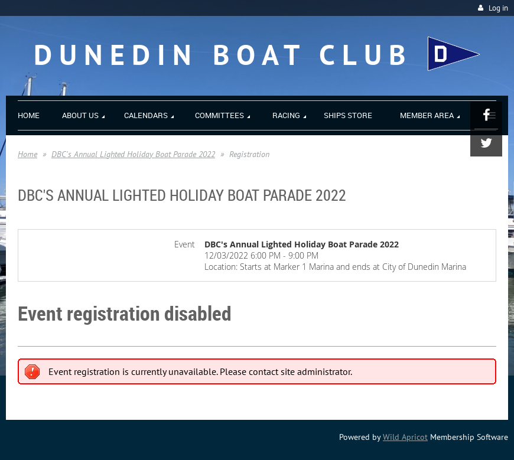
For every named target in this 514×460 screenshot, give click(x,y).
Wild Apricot (405, 437)
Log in (498, 8)
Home (27, 154)
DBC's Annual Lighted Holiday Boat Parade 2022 (133, 154)
